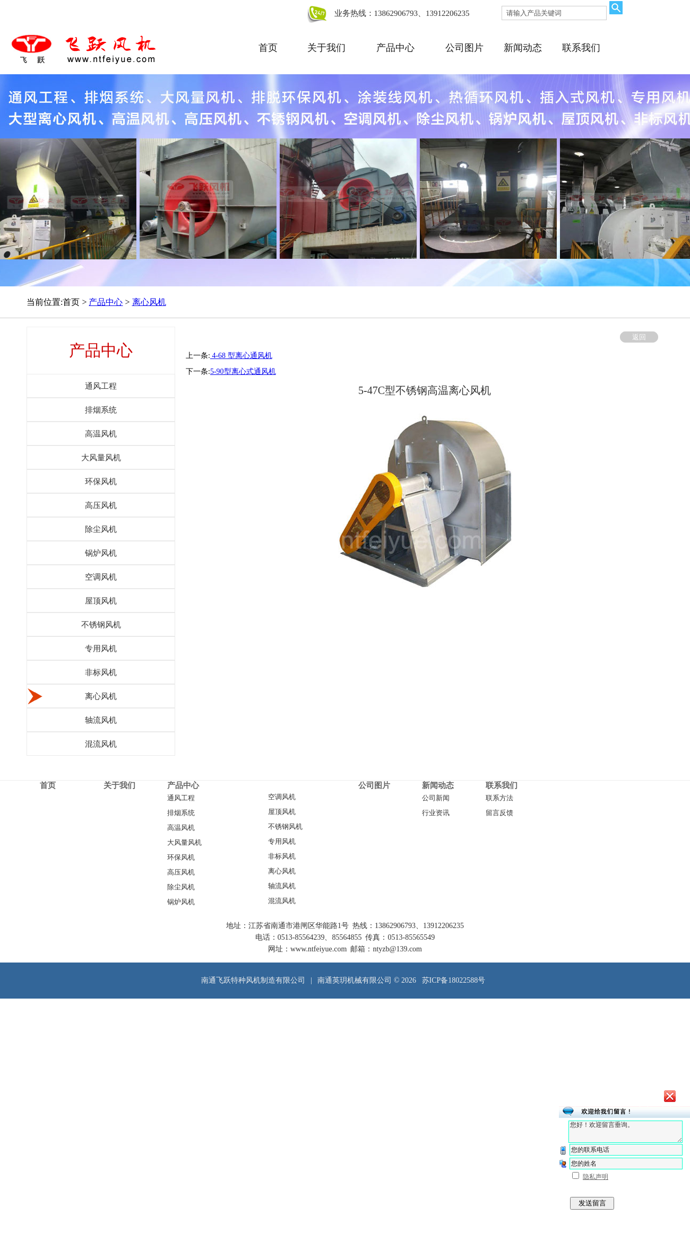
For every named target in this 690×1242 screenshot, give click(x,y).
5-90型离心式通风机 (243, 371)
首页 (268, 47)
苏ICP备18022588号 (454, 980)
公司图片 (464, 47)
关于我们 (326, 47)
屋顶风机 (282, 812)
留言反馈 (499, 813)
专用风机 (282, 841)
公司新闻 (436, 798)
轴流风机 (282, 886)
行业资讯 (436, 813)
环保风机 (181, 857)
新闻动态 (523, 47)
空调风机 (282, 797)
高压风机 (181, 872)
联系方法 (499, 798)
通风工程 (181, 798)
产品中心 (395, 47)
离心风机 (149, 302)
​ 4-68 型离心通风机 (241, 356)
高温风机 (181, 828)
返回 (639, 337)
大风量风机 (184, 842)
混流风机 (282, 901)
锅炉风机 (181, 902)
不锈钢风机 (285, 826)
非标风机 (282, 856)
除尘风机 (181, 887)
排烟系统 (181, 813)
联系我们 (581, 47)
